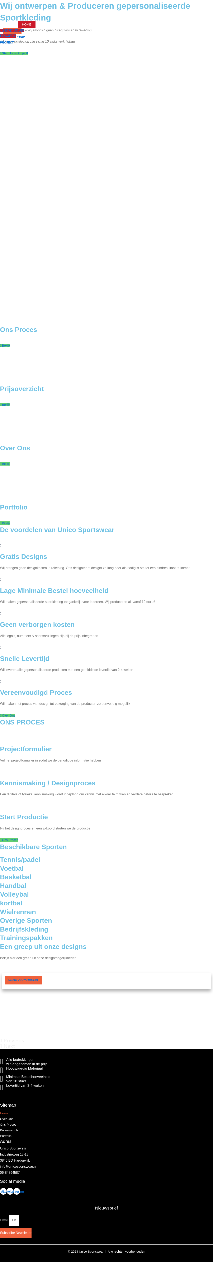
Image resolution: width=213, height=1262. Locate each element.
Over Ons (48, 24)
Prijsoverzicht (107, 24)
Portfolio (138, 24)
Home (26, 24)
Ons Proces (75, 24)
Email (4, 1221)
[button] (23, 981)
